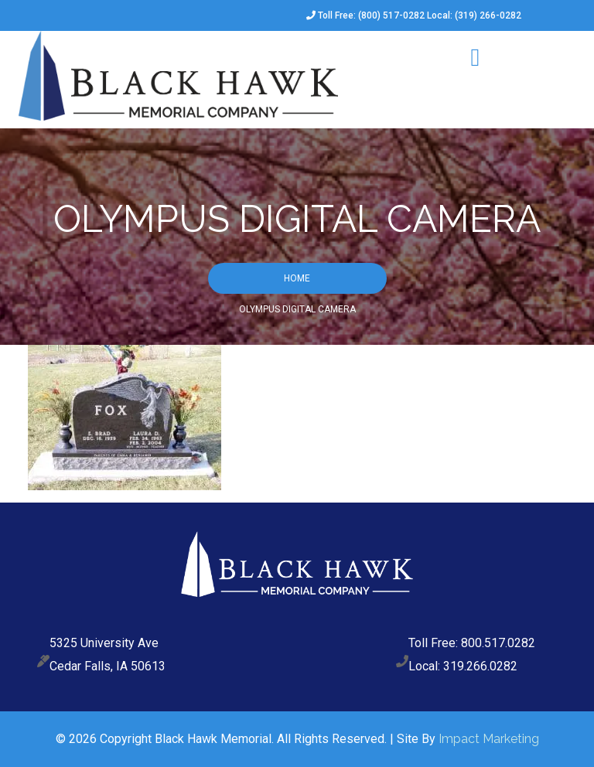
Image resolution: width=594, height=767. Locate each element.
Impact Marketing (489, 738)
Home (297, 278)
